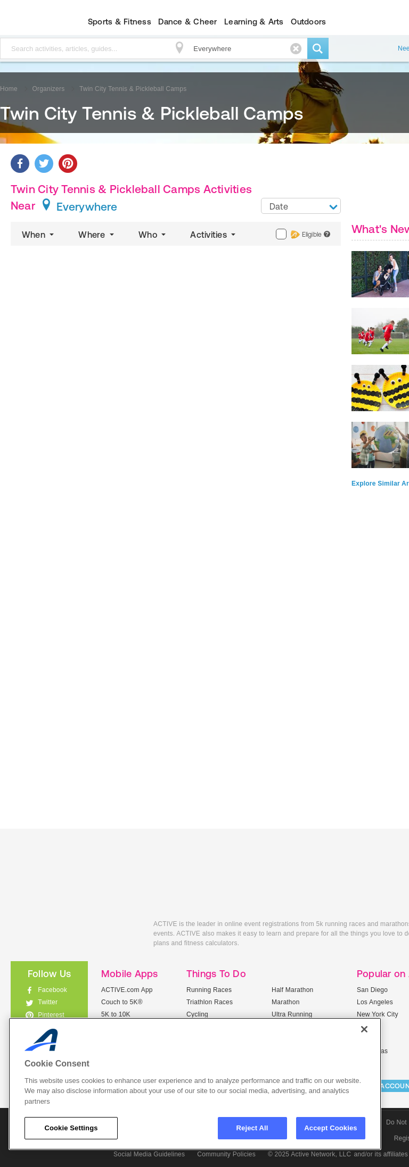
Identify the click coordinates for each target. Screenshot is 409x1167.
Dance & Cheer (187, 21)
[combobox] (301, 206)
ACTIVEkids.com (74, 936)
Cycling (197, 1014)
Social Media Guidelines (149, 1154)
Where (97, 234)
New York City (377, 1014)
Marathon (286, 1002)
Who (153, 234)
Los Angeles (375, 1002)
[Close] (364, 1029)
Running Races (209, 990)
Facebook (52, 990)
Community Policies (226, 1154)
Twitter (48, 1002)
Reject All (252, 1128)
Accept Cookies (330, 1128)
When (39, 234)
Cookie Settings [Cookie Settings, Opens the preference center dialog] (70, 1128)
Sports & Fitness (119, 21)
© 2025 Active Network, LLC (309, 1154)
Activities (214, 234)
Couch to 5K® (122, 1002)
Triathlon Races (209, 1002)
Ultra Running (292, 1014)
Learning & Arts (254, 21)
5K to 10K (115, 1014)
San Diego (372, 990)
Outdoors (308, 21)
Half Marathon (293, 990)
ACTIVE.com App (127, 990)
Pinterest (51, 1015)
